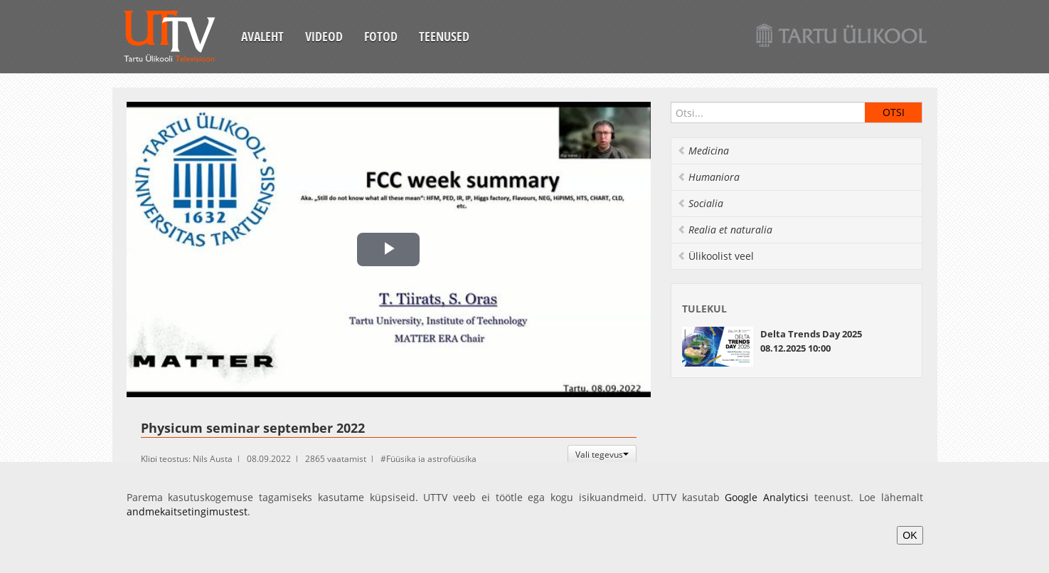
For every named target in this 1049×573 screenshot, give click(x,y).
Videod (324, 36)
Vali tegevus (602, 454)
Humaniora (708, 177)
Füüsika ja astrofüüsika (431, 459)
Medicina (703, 150)
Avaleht (262, 36)
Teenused (444, 36)
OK (909, 535)
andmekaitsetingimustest (187, 511)
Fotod (381, 36)
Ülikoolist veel (715, 256)
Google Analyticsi (767, 497)
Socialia (700, 203)
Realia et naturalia (724, 229)
